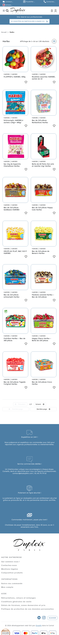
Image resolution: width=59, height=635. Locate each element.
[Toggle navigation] (3, 10)
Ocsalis (38, 625)
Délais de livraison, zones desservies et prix (23, 605)
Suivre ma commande (11, 583)
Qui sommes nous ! (10, 561)
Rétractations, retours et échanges (18, 598)
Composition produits (12, 573)
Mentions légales (9, 569)
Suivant (40, 404)
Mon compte (7, 587)
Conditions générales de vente (16, 601)
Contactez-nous (9, 565)
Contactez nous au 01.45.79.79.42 (51, 2)
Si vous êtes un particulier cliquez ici (29, 21)
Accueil (3, 32)
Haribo (7, 74)
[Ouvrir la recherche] (7, 10)
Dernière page (43, 409)
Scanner (52, 618)
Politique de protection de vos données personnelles (27, 609)
